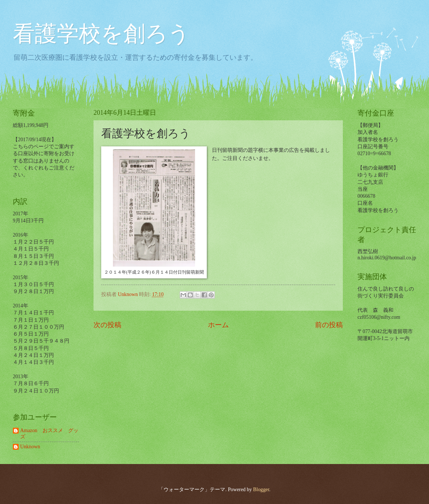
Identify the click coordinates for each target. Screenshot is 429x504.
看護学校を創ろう (101, 34)
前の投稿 (329, 325)
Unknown (30, 446)
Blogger (261, 489)
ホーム (218, 325)
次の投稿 (107, 325)
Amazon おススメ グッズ (49, 433)
